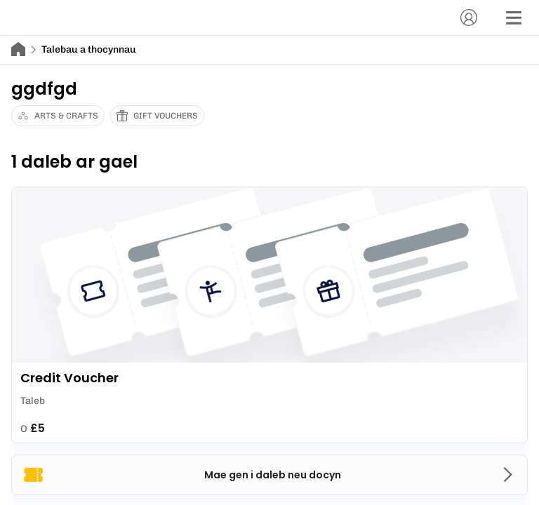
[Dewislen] (514, 18)
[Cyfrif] (469, 18)
